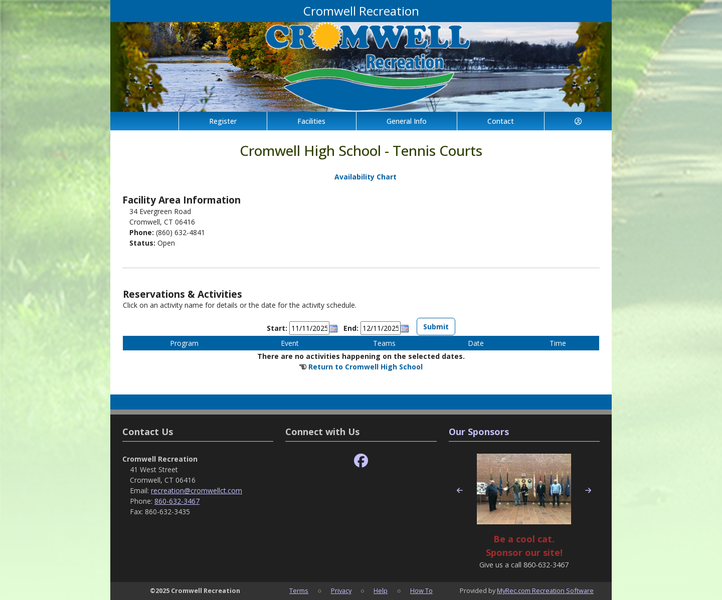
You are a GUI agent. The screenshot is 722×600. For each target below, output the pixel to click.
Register (223, 121)
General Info (407, 121)
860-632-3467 (177, 501)
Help (381, 590)
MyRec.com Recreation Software (545, 590)
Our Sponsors (479, 432)
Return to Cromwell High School (365, 366)
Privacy (341, 590)
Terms (298, 590)
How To (421, 590)
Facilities (311, 121)
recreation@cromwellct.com (196, 490)
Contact (500, 121)
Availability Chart (361, 176)
